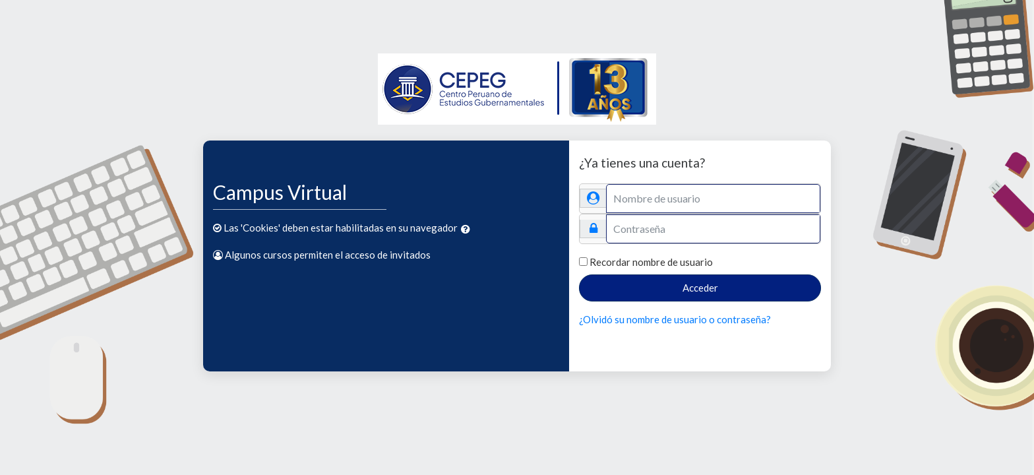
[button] (468, 229)
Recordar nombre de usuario (651, 262)
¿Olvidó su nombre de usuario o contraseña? (675, 319)
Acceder (700, 288)
